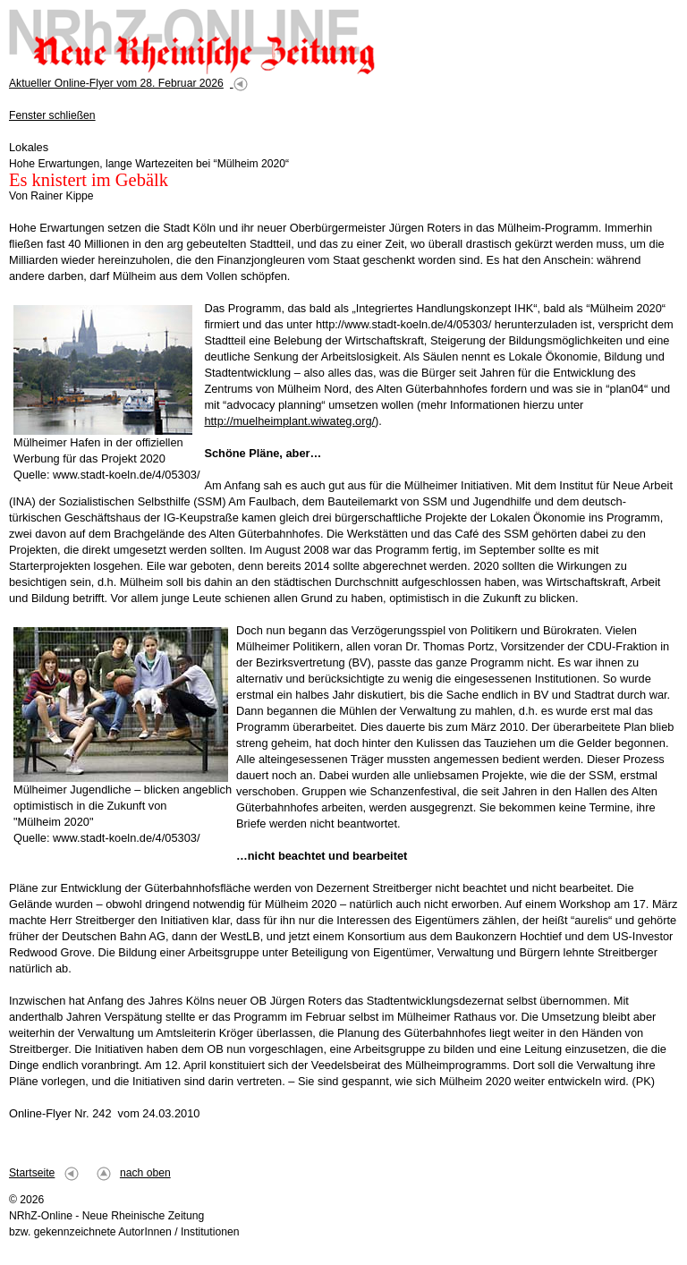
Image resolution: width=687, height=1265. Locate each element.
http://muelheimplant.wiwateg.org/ (289, 421)
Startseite (32, 1173)
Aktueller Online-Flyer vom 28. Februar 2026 (116, 83)
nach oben (145, 1173)
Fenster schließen (52, 115)
